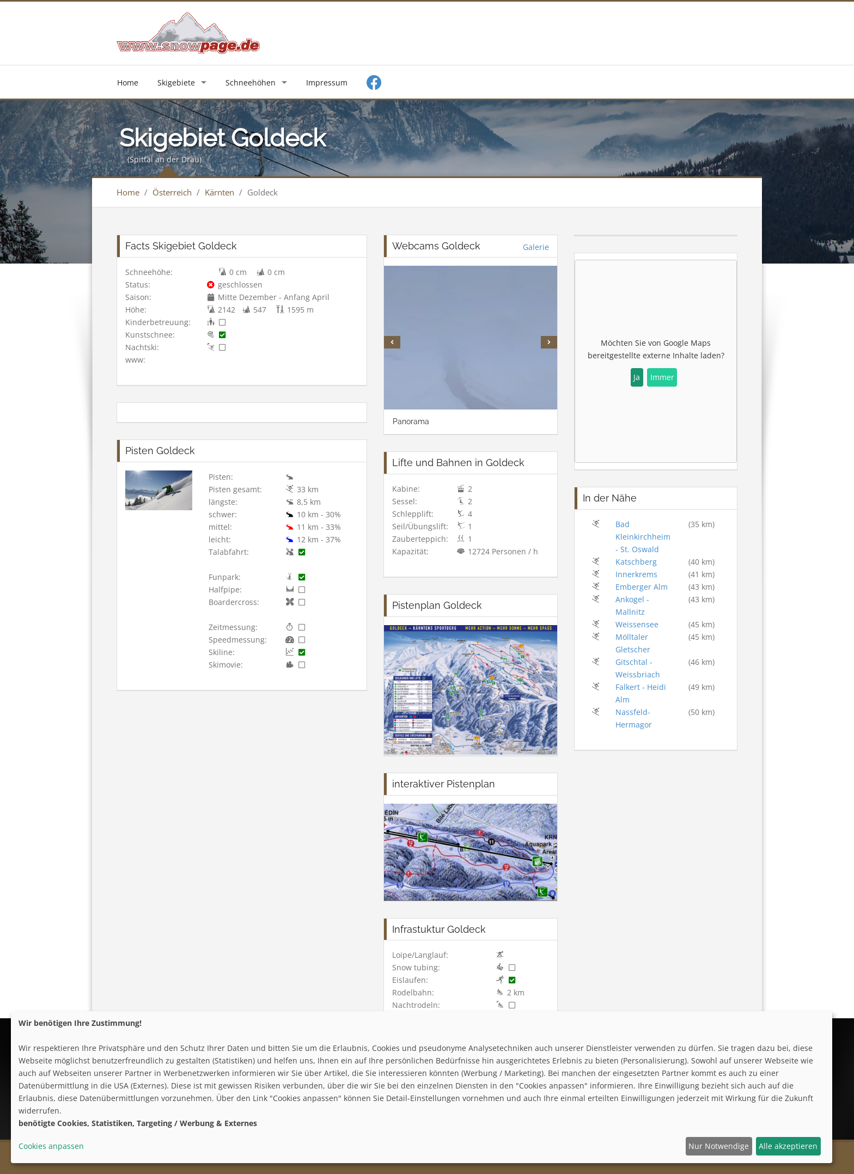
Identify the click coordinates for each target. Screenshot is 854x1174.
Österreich (172, 192)
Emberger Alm (641, 587)
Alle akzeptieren (788, 1146)
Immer (662, 377)
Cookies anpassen (51, 1146)
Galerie (536, 247)
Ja (636, 377)
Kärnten (219, 192)
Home (127, 82)
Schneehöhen (250, 82)
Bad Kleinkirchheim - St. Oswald (642, 536)
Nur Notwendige (718, 1146)
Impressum (326, 82)
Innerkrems (636, 574)
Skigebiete (176, 82)
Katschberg (636, 562)
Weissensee (636, 624)
